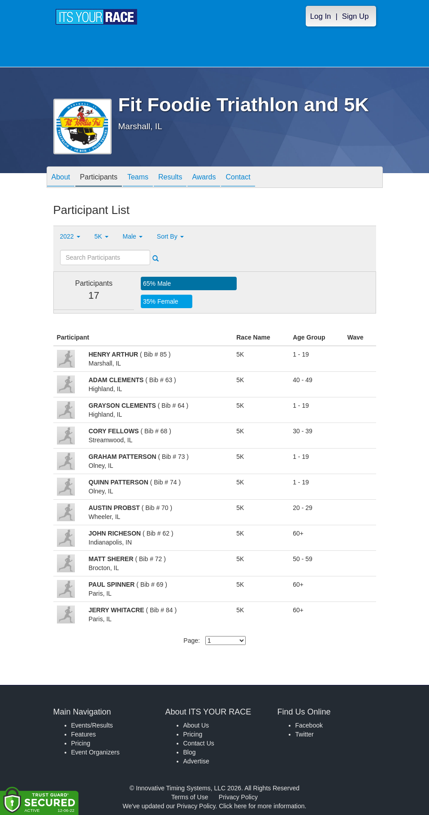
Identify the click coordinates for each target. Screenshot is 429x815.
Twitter (304, 734)
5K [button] (101, 236)
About (61, 178)
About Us (196, 725)
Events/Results (92, 725)
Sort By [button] (170, 236)
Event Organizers (95, 752)
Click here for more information (261, 806)
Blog (189, 752)
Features (83, 734)
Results (170, 178)
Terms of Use (189, 797)
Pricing (81, 743)
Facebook (309, 725)
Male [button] (133, 236)
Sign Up (355, 16)
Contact (237, 178)
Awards (204, 178)
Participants (98, 178)
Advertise (196, 761)
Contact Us (198, 743)
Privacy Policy (238, 797)
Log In (320, 16)
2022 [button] (70, 236)
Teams (137, 178)
